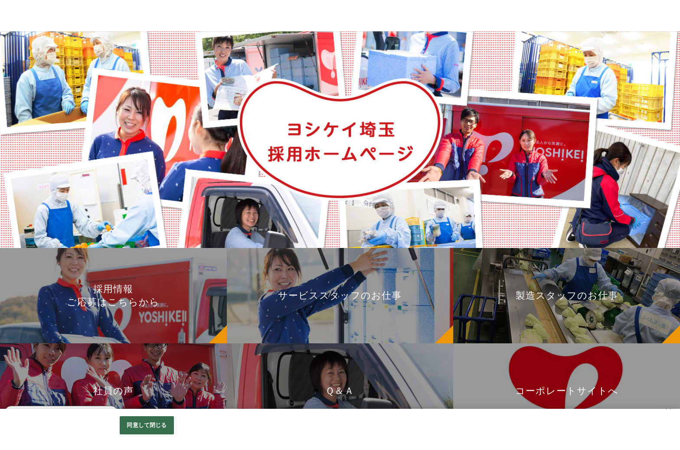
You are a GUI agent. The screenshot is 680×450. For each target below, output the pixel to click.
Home (13, 94)
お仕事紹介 (20, 126)
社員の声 (17, 143)
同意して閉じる (147, 425)
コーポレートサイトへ (36, 176)
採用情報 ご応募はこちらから (47, 110)
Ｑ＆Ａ (13, 159)
